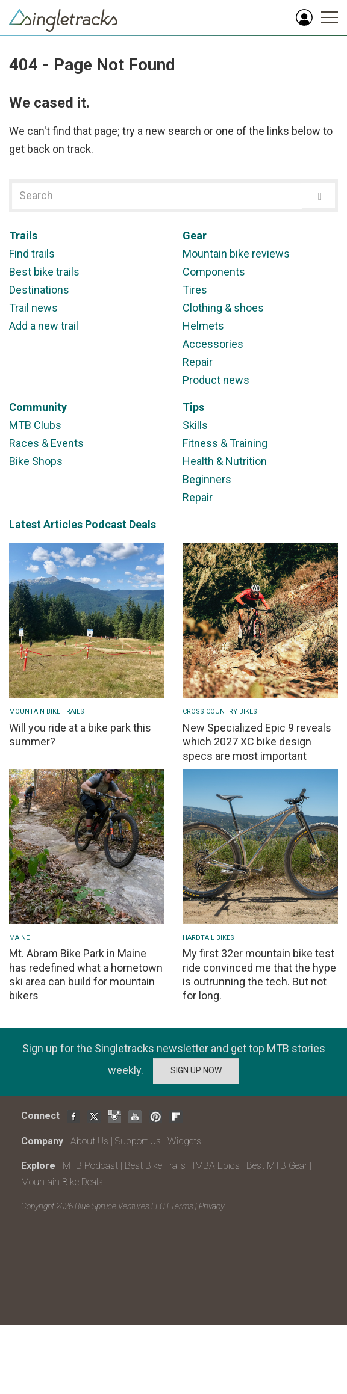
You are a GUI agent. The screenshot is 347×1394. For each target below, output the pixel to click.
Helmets (203, 325)
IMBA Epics (216, 1165)
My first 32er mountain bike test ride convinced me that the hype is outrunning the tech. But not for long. (259, 974)
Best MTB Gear (276, 1165)
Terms (181, 1206)
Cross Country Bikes (220, 711)
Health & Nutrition (225, 461)
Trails (23, 235)
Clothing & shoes (223, 307)
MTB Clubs (35, 425)
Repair (198, 362)
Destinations (39, 289)
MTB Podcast (90, 1165)
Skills (195, 425)
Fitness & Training (225, 443)
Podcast (106, 524)
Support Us (138, 1141)
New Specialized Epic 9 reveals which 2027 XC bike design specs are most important (257, 741)
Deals (142, 524)
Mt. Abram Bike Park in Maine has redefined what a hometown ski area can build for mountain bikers (86, 974)
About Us (89, 1141)
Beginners (207, 479)
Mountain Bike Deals (62, 1182)
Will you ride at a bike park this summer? (80, 734)
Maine (19, 938)
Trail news (33, 307)
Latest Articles (46, 524)
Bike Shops (36, 461)
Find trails (32, 253)
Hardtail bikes (208, 938)
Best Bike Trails (155, 1165)
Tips (193, 407)
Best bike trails (44, 271)
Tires (195, 289)
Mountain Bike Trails (46, 711)
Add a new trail (43, 325)
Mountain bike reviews (236, 253)
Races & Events (46, 443)
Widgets (184, 1141)
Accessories (213, 344)
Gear (195, 235)
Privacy (211, 1206)
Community (38, 407)
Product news (216, 380)
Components (214, 271)
